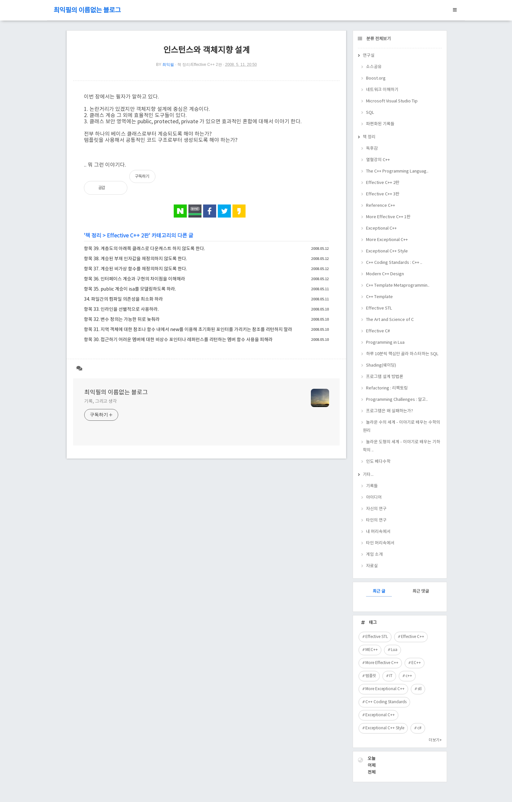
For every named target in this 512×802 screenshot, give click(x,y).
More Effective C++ (381, 663)
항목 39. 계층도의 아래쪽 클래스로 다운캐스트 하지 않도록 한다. (144, 248)
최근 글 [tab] (379, 591)
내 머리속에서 (378, 531)
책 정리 (93, 236)
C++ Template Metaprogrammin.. (397, 285)
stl (420, 689)
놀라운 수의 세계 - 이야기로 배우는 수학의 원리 (401, 426)
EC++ (416, 663)
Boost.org (376, 78)
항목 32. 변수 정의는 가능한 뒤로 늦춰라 (122, 319)
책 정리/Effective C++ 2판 (199, 64)
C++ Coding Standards (386, 702)
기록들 (372, 486)
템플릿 (370, 676)
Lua (394, 650)
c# (419, 728)
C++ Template (379, 297)
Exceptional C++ (381, 228)
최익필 (168, 64)
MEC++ (371, 650)
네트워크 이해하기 (382, 89)
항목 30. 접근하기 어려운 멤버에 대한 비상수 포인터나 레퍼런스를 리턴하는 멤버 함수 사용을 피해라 (178, 339)
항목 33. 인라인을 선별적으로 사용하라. (121, 309)
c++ (409, 676)
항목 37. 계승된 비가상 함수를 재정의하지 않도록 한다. (135, 269)
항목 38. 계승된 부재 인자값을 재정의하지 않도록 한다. (135, 259)
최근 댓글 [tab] (420, 591)
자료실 (372, 566)
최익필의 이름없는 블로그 (87, 10)
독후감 (372, 148)
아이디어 (374, 497)
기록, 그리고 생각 (100, 401)
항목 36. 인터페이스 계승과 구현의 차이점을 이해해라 (134, 279)
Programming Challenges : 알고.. (397, 399)
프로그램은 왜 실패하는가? (389, 411)
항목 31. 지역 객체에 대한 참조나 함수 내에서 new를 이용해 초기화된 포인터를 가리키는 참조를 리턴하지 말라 (188, 329)
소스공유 (374, 67)
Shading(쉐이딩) (381, 365)
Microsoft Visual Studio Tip (392, 101)
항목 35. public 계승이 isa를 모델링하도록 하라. (130, 289)
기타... (368, 474)
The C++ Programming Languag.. (397, 171)
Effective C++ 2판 (128, 236)
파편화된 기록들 (380, 124)
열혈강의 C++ (378, 160)
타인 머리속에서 (380, 543)
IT (390, 676)
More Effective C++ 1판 (388, 217)
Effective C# (378, 331)
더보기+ (435, 740)
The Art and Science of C (390, 319)
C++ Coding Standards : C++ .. (394, 262)
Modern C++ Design (385, 274)
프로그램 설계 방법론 (384, 376)
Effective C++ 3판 (382, 194)
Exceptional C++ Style (387, 251)
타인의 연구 (376, 520)
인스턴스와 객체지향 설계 (206, 50)
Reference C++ (380, 205)
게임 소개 (374, 554)
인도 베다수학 (378, 461)
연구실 (369, 55)
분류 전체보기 (378, 39)
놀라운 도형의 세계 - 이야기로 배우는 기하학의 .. (401, 446)
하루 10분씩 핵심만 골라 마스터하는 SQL (402, 354)
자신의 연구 (376, 509)
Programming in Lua (385, 342)
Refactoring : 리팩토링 (387, 388)
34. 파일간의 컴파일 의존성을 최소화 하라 (123, 299)
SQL (370, 112)
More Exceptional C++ (387, 239)
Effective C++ (412, 637)
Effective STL (379, 308)
